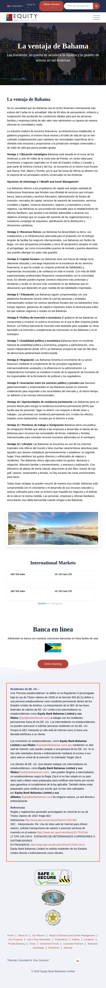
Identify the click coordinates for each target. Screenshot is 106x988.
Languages (15, 6)
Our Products (15, 939)
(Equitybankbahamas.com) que (54, 745)
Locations (89, 939)
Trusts (32, 943)
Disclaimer (54, 947)
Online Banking (53, 663)
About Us (23, 935)
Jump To (31, 6)
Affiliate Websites (51, 4)
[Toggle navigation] (96, 17)
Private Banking (17, 943)
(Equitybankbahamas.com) (34, 717)
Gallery (76, 939)
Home (10, 935)
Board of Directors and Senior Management (72, 935)
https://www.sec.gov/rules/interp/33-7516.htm (62, 832)
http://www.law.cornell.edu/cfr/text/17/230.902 (51, 820)
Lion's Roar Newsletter (39, 939)
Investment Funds (50, 943)
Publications (62, 939)
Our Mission (39, 935)
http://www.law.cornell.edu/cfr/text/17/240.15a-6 (58, 844)
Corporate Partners (73, 943)
